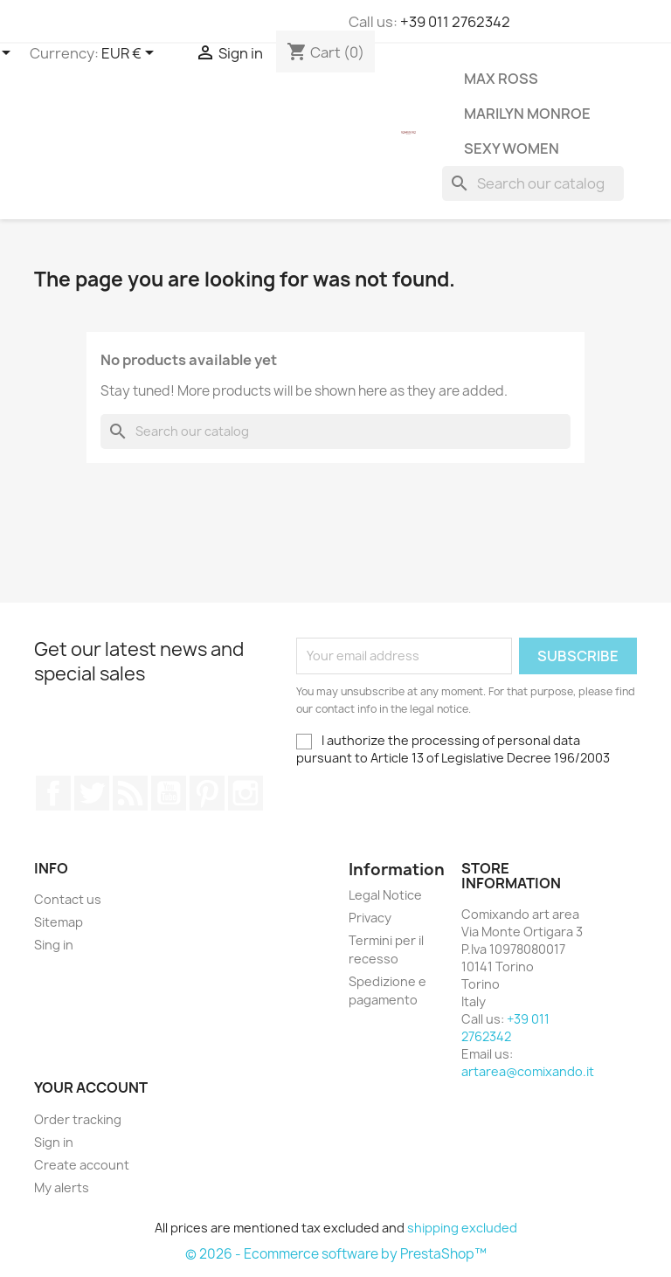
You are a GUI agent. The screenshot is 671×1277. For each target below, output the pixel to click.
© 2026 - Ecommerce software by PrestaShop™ (336, 1254)
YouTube (168, 793)
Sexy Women (511, 148)
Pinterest (207, 793)
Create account (81, 1164)
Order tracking (77, 1119)
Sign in (53, 1142)
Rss (130, 793)
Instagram (245, 793)
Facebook (53, 793)
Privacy (370, 917)
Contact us (67, 899)
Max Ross (501, 78)
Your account (91, 1087)
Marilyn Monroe (527, 113)
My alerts (61, 1187)
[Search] (533, 183)
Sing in (53, 944)
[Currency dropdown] (130, 54)
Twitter (91, 793)
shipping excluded (462, 1227)
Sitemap (58, 922)
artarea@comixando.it (527, 1071)
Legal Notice (385, 895)
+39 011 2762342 (455, 21)
